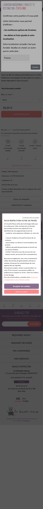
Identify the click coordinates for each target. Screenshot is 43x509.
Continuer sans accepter (30, 217)
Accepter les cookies (21, 286)
